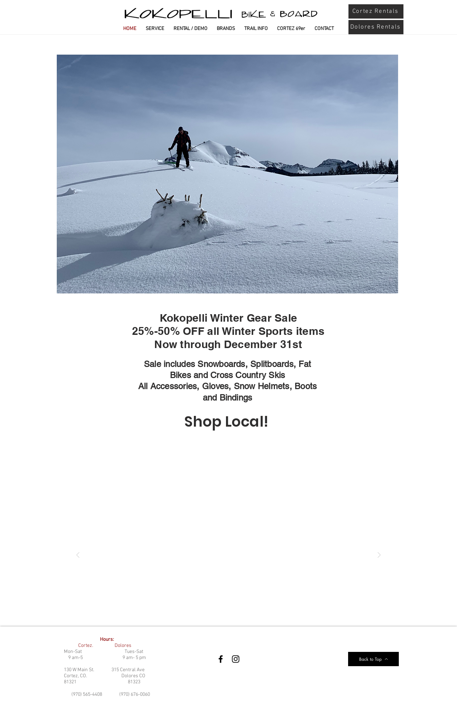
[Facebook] (221, 659)
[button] (228, 555)
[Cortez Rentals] (375, 11)
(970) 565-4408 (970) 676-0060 (110, 695)
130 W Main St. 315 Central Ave (104, 670)
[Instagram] (236, 659)
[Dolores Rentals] (375, 27)
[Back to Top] (373, 659)
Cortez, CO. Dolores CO (104, 676)
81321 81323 (102, 682)
